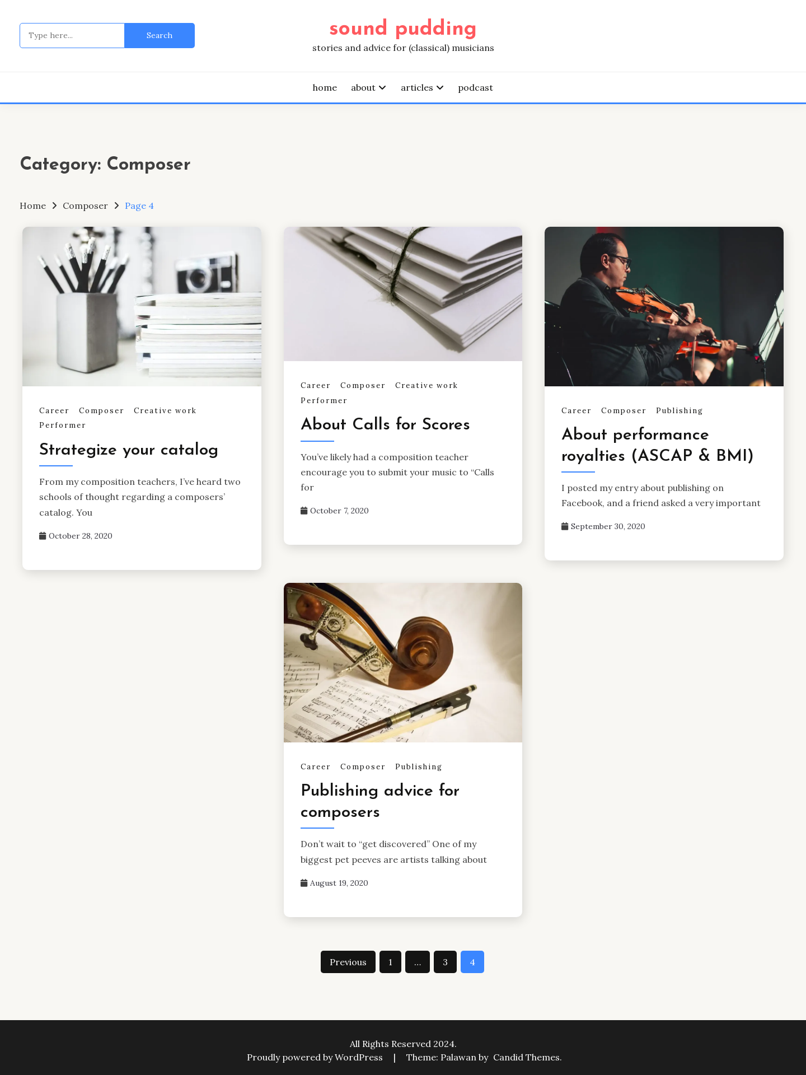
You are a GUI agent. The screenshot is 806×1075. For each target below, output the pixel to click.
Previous (348, 962)
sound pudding (403, 29)
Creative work (165, 410)
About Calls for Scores (385, 425)
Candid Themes (526, 1057)
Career (54, 410)
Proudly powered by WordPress (316, 1057)
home (325, 87)
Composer (101, 410)
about (363, 87)
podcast (475, 87)
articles (417, 87)
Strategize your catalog (128, 450)
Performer (62, 425)
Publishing (680, 410)
